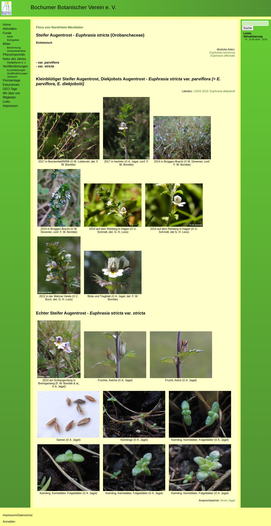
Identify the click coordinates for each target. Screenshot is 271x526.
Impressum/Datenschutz (18, 515)
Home (7, 24)
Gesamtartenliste (16, 51)
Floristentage (11, 80)
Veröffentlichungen (17, 73)
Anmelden (9, 521)
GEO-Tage (10, 89)
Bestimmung (14, 47)
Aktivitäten (10, 28)
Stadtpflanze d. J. (16, 62)
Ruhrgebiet (13, 40)
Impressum (10, 106)
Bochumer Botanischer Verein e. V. (73, 7)
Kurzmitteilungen (16, 70)
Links (6, 101)
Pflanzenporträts (14, 54)
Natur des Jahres (14, 59)
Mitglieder (9, 97)
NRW (10, 36)
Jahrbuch (12, 76)
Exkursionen (11, 84)
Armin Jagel (228, 500)
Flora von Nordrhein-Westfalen (59, 27)
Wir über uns (11, 93)
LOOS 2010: (214, 91)
